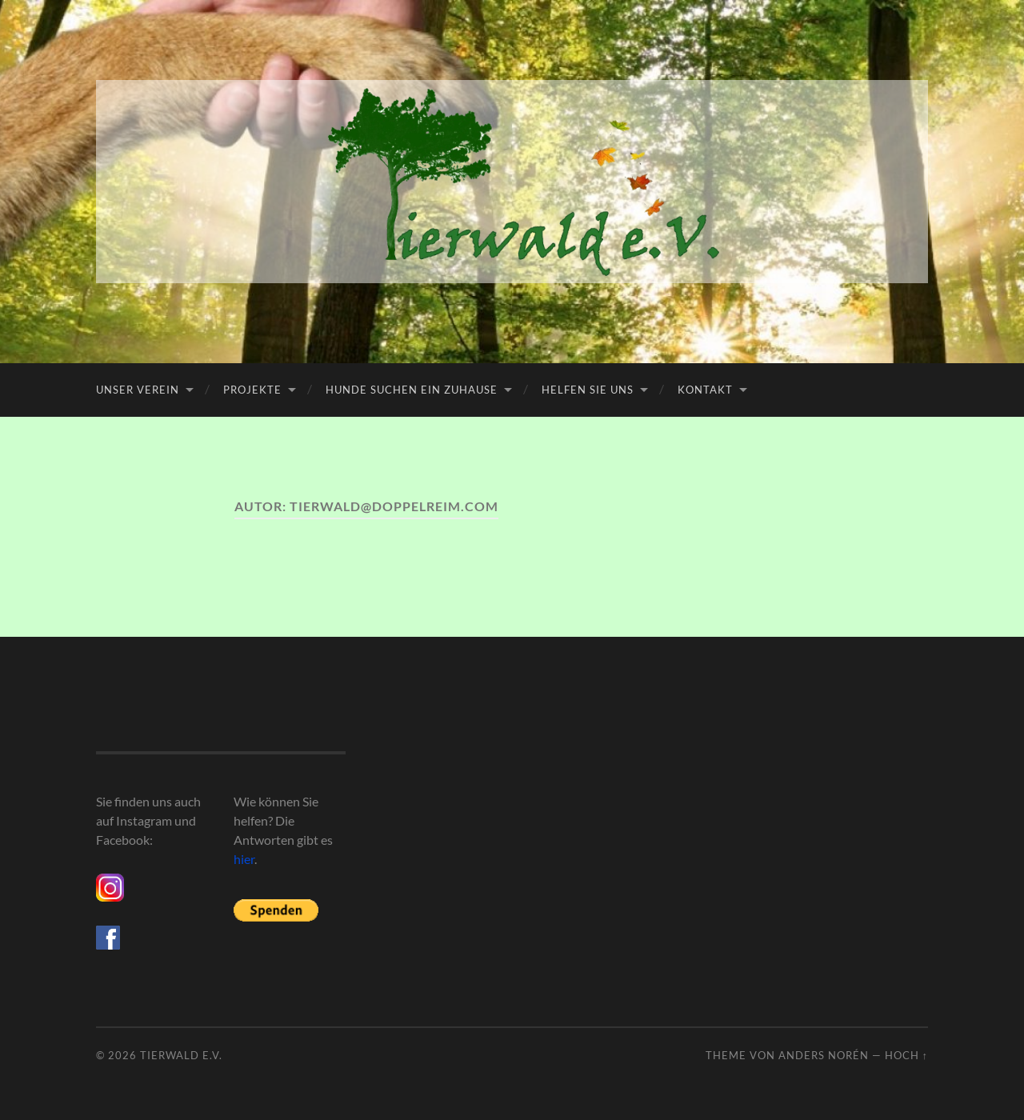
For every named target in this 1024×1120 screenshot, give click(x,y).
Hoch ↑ (906, 1055)
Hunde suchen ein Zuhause (412, 389)
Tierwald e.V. (181, 1055)
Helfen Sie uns (588, 389)
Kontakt (705, 389)
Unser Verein (137, 389)
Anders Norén (823, 1055)
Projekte (252, 389)
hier (244, 858)
